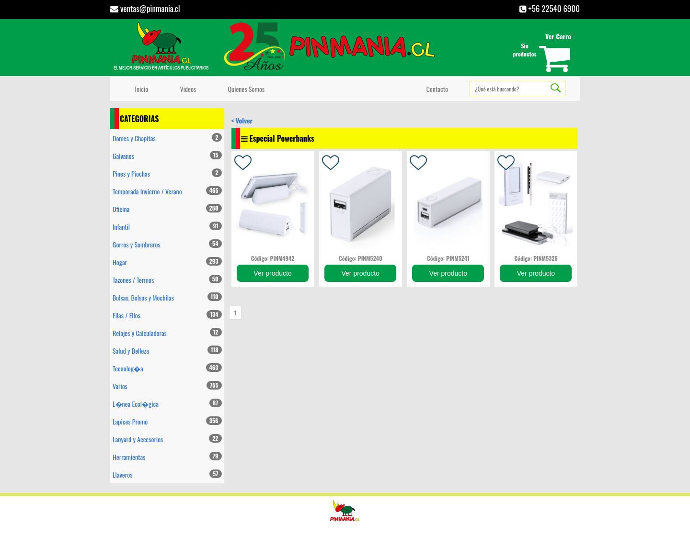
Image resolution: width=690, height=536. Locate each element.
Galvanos (167, 156)
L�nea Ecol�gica (167, 404)
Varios (167, 386)
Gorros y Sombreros (167, 244)
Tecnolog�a (167, 368)
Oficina (167, 209)
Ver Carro (558, 36)
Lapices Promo (167, 421)
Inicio (140, 89)
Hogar (167, 262)
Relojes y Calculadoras (167, 333)
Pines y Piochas (167, 173)
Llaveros (167, 474)
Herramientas (167, 457)
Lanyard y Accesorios (167, 439)
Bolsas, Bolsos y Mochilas (167, 297)
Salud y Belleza (167, 351)
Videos (186, 89)
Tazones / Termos (167, 280)
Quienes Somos (244, 89)
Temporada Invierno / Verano (167, 191)
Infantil (167, 227)
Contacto (435, 89)
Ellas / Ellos (167, 315)
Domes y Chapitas (167, 138)
